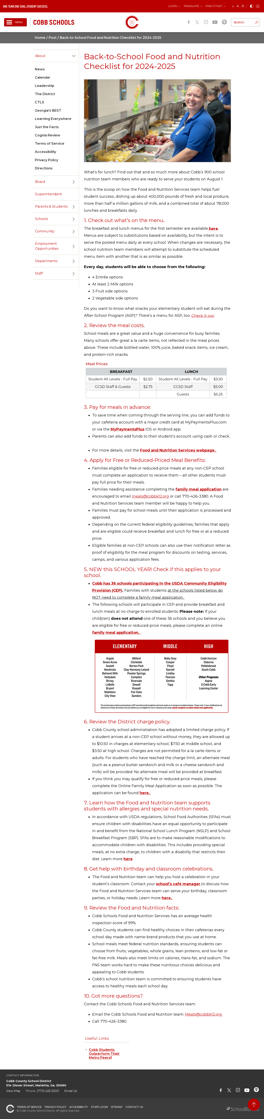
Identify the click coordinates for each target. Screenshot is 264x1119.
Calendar (42, 77)
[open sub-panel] (73, 55)
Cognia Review (47, 135)
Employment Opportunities (46, 246)
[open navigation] (15, 22)
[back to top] (254, 1105)
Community (44, 231)
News (40, 69)
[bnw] (251, 6)
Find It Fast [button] (214, 6)
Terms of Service (49, 143)
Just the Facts (47, 127)
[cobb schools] (53, 22)
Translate (191, 6)
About (40, 56)
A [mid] (238, 6)
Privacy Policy (46, 160)
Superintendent (48, 194)
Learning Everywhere (53, 119)
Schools (41, 219)
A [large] (243, 6)
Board (40, 182)
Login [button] (172, 6)
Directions (44, 168)
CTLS (39, 102)
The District (45, 94)
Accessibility (45, 152)
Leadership (44, 86)
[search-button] (256, 22)
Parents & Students (51, 206)
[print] (257, 6)
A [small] (233, 6)
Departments (46, 261)
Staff (39, 273)
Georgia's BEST (48, 110)
